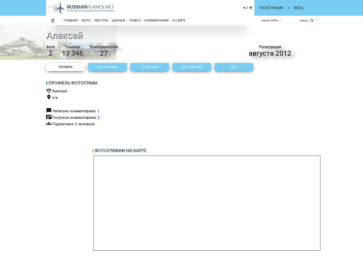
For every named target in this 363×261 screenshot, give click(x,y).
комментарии (156, 20)
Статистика (150, 67)
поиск (135, 20)
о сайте (178, 20)
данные (118, 20)
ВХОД (298, 8)
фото (86, 20)
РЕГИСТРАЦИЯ (271, 8)
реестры (101, 20)
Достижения (192, 67)
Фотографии (107, 67)
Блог (234, 67)
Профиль (65, 67)
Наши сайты (269, 20)
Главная (71, 20)
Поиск (306, 20)
